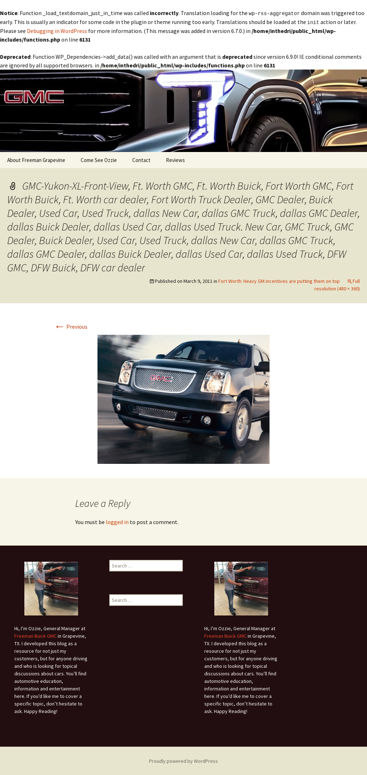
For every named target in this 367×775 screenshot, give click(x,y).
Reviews (175, 159)
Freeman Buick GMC (35, 635)
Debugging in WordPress (57, 30)
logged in (117, 521)
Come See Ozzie (99, 159)
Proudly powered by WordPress (183, 760)
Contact (141, 159)
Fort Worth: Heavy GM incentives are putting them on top (279, 280)
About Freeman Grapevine (36, 159)
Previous (70, 325)
